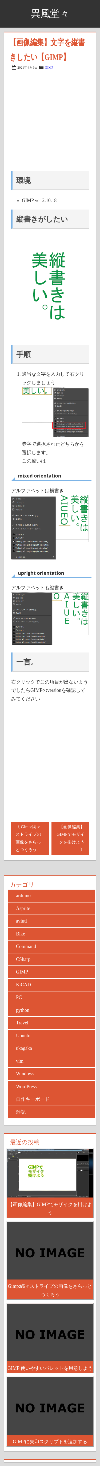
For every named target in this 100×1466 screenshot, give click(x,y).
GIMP (49, 67)
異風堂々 (50, 13)
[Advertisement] (50, 120)
